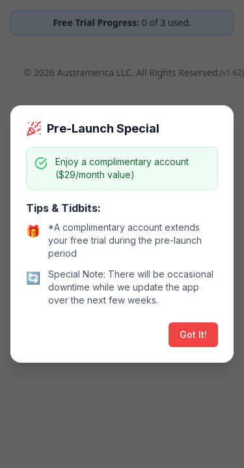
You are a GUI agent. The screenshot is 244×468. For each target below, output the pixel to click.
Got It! (193, 334)
